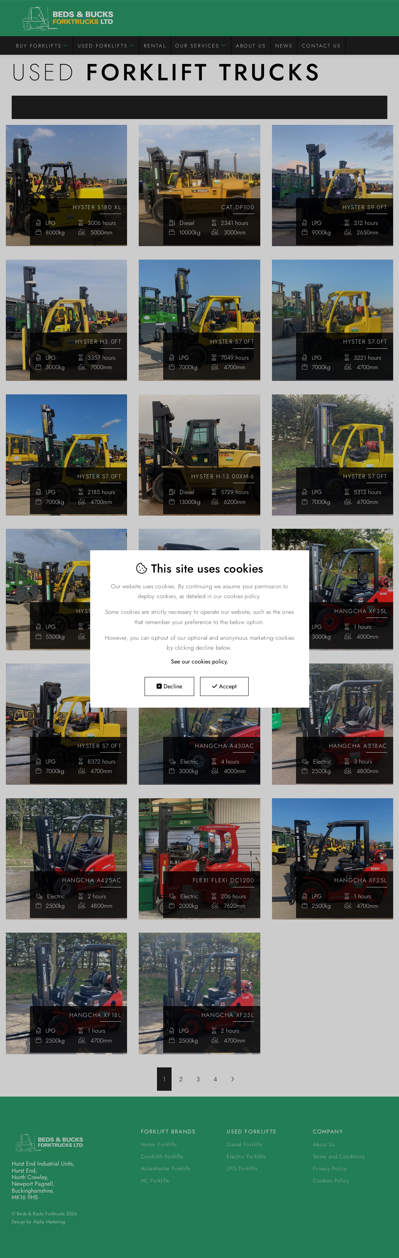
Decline (169, 686)
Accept (224, 686)
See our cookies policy (199, 661)
